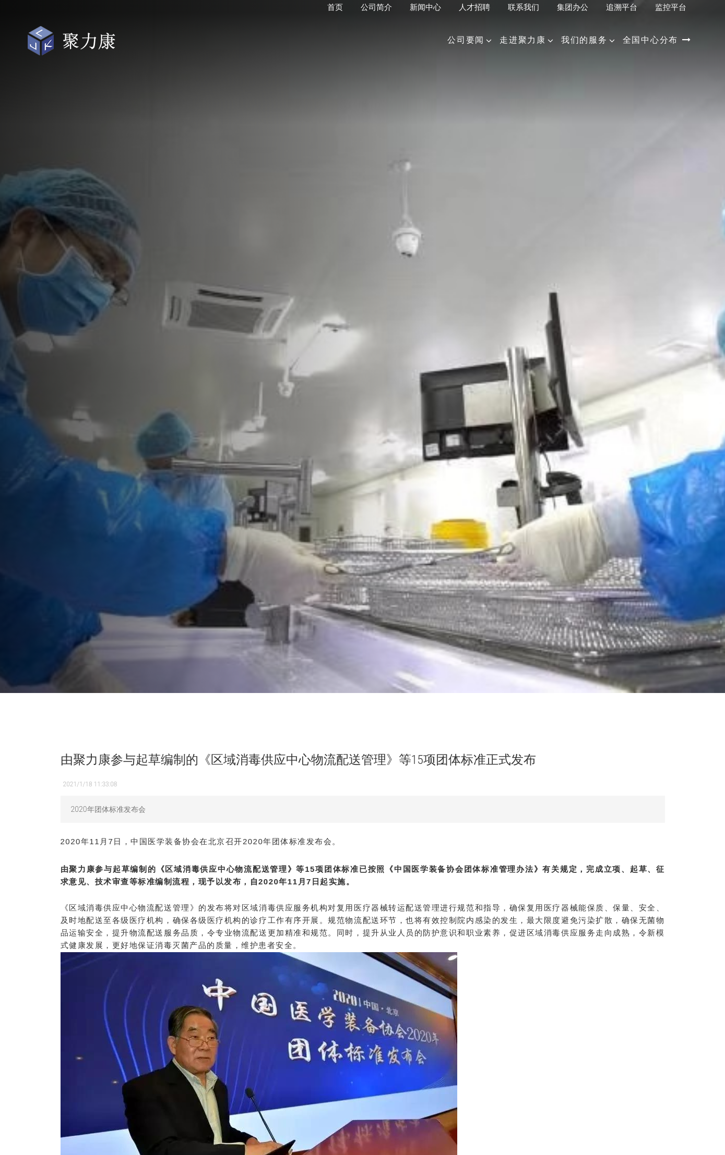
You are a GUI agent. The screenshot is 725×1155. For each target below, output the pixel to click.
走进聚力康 (523, 40)
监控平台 (670, 7)
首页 (335, 7)
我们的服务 (584, 40)
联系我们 (523, 7)
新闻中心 (425, 7)
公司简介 (376, 7)
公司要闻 (465, 40)
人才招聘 (474, 7)
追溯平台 (621, 7)
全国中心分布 (657, 40)
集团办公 (572, 7)
